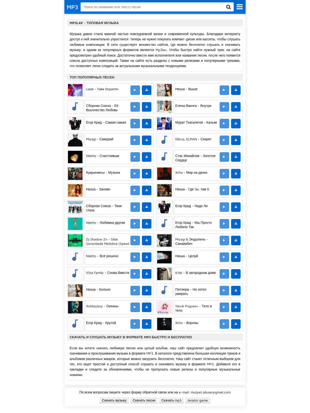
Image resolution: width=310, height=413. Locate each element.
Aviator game (198, 400)
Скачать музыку (114, 400)
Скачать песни (144, 400)
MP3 (72, 7)
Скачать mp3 (171, 400)
